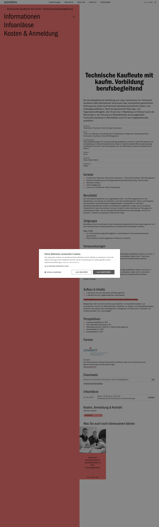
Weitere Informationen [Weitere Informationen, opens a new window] (71, 262)
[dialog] (79, 263)
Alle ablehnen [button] (82, 272)
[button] (79, 266)
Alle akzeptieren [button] (104, 272)
